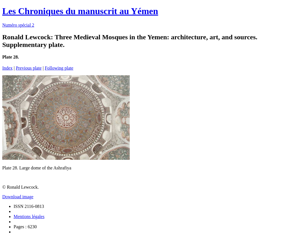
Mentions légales (29, 216)
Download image (17, 196)
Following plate (59, 68)
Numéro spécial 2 (18, 25)
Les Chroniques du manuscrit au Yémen (80, 11)
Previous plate (29, 68)
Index (7, 68)
